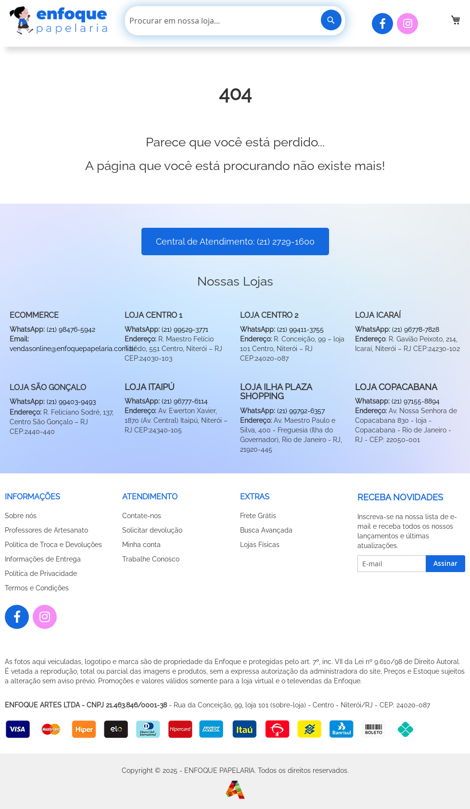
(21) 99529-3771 (185, 329)
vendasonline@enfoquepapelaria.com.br (73, 348)
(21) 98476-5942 (71, 329)
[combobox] (235, 21)
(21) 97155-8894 (416, 401)
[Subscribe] (445, 563)
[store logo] (60, 20)
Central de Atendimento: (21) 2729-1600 (235, 241)
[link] (455, 19)
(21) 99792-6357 (301, 411)
